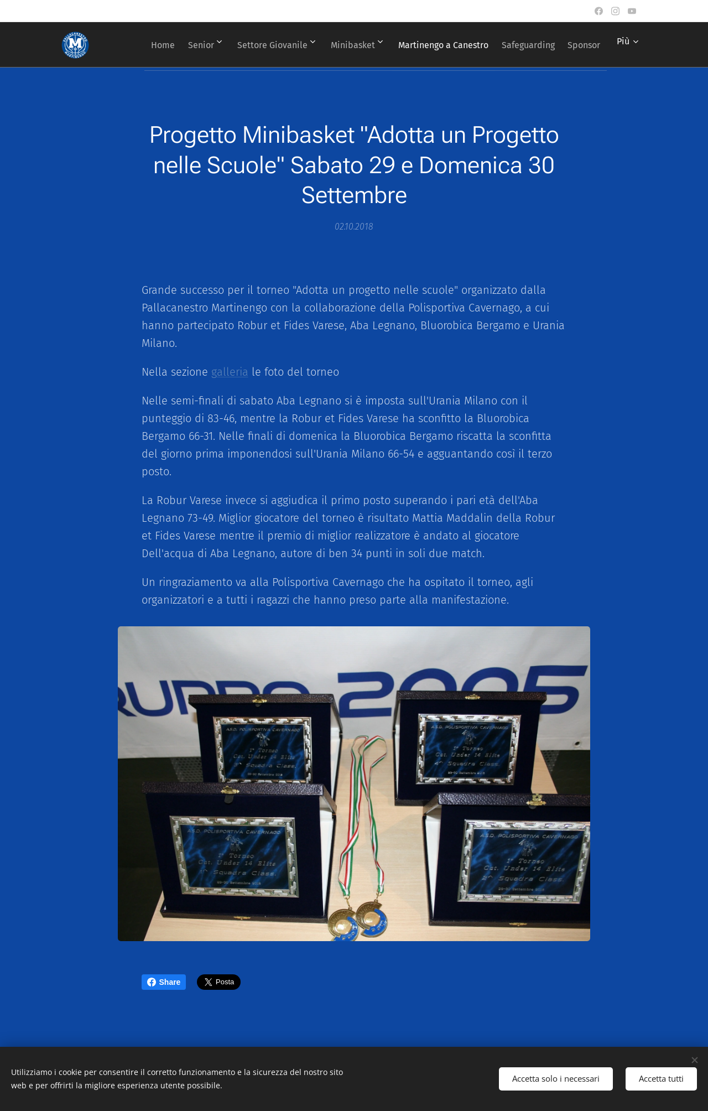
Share (164, 982)
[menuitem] (178, 45)
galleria (229, 371)
